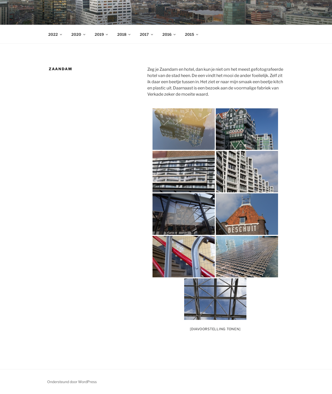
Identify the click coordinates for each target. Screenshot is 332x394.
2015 (192, 34)
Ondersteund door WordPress (72, 381)
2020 (78, 34)
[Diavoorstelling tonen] (215, 329)
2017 (147, 34)
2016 (169, 34)
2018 (124, 34)
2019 (102, 34)
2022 (55, 34)
